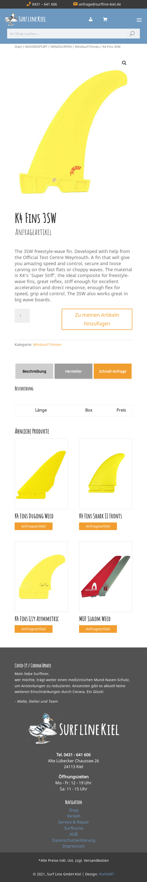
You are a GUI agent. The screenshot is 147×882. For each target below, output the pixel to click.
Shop (74, 810)
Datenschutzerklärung (73, 840)
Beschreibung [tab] (34, 371)
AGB (73, 834)
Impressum (74, 846)
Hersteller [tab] (73, 371)
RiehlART (106, 874)
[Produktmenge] (22, 316)
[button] (124, 63)
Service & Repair (73, 822)
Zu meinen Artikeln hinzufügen (97, 319)
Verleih (73, 816)
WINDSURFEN (61, 46)
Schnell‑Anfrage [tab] (112, 371)
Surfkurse (73, 828)
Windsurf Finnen (87, 46)
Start (18, 46)
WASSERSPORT (36, 46)
